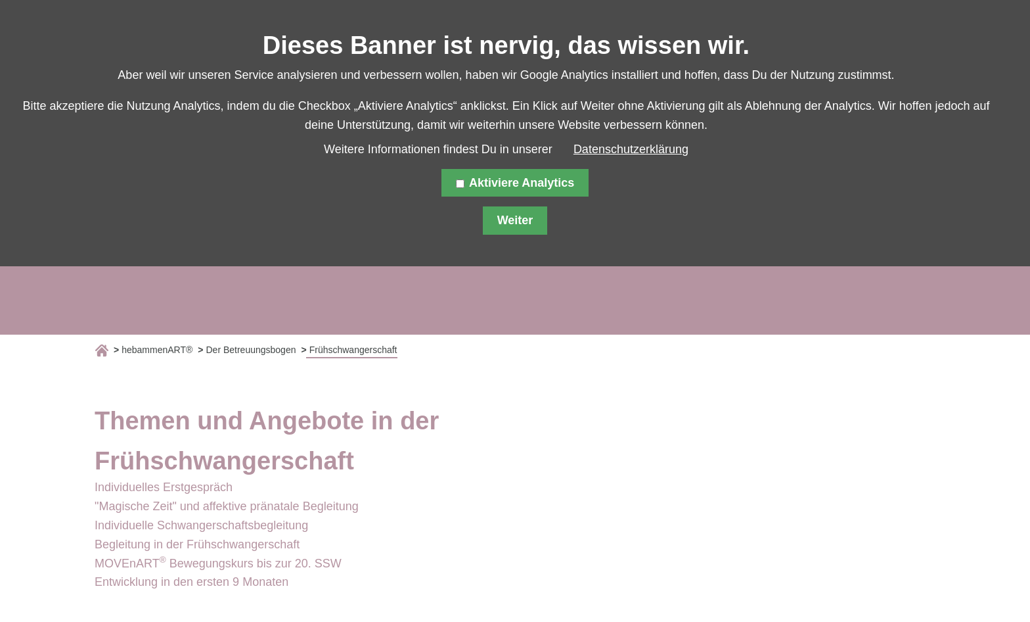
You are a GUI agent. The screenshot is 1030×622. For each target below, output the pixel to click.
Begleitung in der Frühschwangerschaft (197, 544)
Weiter (515, 220)
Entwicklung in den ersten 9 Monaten (191, 581)
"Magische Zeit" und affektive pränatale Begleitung (227, 506)
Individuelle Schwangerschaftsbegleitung (201, 525)
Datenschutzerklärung (630, 149)
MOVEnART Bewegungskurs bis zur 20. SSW (218, 563)
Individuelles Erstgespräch (164, 487)
